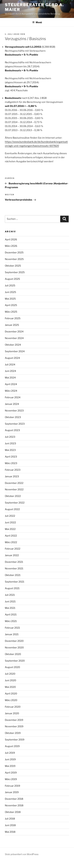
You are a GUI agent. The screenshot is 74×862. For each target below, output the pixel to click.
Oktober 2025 (13, 265)
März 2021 (11, 621)
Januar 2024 (12, 404)
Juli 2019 (10, 752)
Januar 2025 (12, 325)
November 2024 (14, 338)
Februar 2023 (12, 469)
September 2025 (15, 272)
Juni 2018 (10, 825)
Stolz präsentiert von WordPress (21, 854)
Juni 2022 (10, 522)
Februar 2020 (12, 706)
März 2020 (11, 700)
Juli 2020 (10, 673)
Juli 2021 (10, 595)
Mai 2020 (10, 687)
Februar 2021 (12, 627)
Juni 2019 (10, 759)
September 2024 (15, 351)
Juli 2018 (10, 818)
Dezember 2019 (14, 720)
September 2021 (14, 581)
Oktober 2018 (13, 812)
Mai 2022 (10, 529)
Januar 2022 (12, 555)
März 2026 (11, 246)
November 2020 (14, 647)
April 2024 (11, 384)
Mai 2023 (10, 450)
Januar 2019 (12, 792)
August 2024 (12, 358)
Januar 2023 (12, 476)
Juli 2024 (10, 364)
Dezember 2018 (14, 798)
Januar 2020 (12, 713)
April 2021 (11, 614)
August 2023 (12, 430)
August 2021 (12, 588)
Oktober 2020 (13, 654)
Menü (37, 22)
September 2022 (15, 502)
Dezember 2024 (14, 331)
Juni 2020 (10, 680)
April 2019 (11, 772)
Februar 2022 (12, 548)
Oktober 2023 (13, 417)
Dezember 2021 (14, 562)
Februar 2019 (12, 785)
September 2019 (14, 739)
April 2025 (11, 305)
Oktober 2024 (13, 344)
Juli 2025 (10, 285)
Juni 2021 (10, 601)
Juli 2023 (10, 436)
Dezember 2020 (14, 641)
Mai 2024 (10, 377)
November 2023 (14, 410)
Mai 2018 (10, 831)
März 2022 (11, 542)
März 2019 (11, 779)
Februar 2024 (12, 397)
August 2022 (12, 509)
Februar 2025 (12, 318)
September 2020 (15, 660)
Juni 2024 (10, 371)
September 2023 (15, 423)
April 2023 (11, 456)
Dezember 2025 (14, 252)
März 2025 (11, 311)
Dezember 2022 (14, 483)
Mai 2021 (10, 608)
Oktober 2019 (13, 733)
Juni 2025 (10, 292)
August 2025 (12, 279)
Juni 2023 (10, 443)
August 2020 (12, 667)
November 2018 (14, 805)
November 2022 (14, 489)
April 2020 (11, 693)
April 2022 (11, 535)
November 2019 (14, 726)
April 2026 (11, 239)
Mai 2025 (10, 298)
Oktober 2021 (12, 575)
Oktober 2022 (13, 496)
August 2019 (12, 746)
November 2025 (14, 259)
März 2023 (11, 463)
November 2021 (14, 568)
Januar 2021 (11, 634)
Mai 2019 (10, 766)
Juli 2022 (10, 515)
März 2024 (11, 390)
